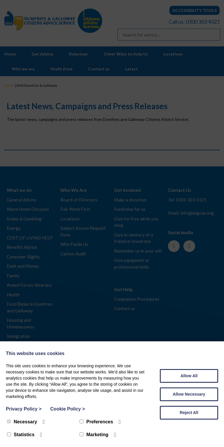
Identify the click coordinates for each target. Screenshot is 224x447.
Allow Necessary (189, 394)
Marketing (94, 434)
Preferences (96, 421)
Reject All (189, 412)
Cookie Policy (67, 408)
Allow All (189, 375)
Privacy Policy (23, 408)
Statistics (20, 434)
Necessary (22, 421)
